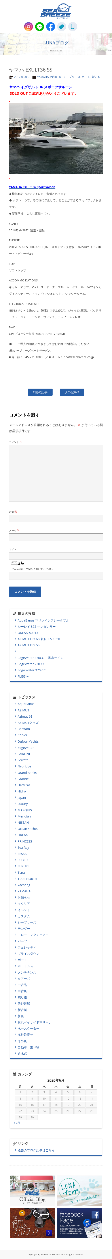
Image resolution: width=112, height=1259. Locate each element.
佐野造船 (24, 1003)
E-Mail (61, 26)
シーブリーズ (71, 77)
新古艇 (96, 77)
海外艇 (22, 1041)
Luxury (23, 804)
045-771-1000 (72, 26)
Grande (23, 779)
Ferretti (23, 760)
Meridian (24, 816)
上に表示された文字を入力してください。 (32, 569)
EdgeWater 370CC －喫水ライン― (42, 658)
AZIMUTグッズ (28, 723)
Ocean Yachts (28, 829)
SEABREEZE (56, 11)
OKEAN (23, 835)
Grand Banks (27, 773)
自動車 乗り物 (28, 1047)
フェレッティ (27, 947)
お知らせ (56, 77)
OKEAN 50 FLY (28, 633)
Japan (22, 797)
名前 (13, 511)
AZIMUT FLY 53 (29, 645)
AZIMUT (23, 710)
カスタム (24, 916)
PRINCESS (25, 841)
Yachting (24, 885)
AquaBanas (26, 704)
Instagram (28, 26)
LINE (39, 26)
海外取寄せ (25, 1034)
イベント (24, 910)
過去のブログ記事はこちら (36, 1150)
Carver (22, 735)
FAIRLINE (24, 754)
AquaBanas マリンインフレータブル (43, 620)
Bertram (24, 729)
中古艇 (22, 991)
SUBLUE (24, 860)
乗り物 (22, 997)
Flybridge (24, 766)
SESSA (22, 854)
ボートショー (27, 966)
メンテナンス (27, 972)
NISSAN (23, 822)
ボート (86, 77)
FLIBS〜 (23, 676)
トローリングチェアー (33, 935)
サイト (12, 549)
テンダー (24, 928)
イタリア (24, 903)
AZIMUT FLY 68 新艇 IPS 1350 (39, 639)
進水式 (22, 1053)
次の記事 (72, 392)
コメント (15, 442)
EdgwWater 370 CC (32, 670)
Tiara (21, 872)
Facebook (50, 26)
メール (14, 530)
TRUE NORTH (27, 879)
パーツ (22, 941)
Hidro (22, 791)
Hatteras (24, 785)
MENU (83, 26)
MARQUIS (25, 810)
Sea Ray (23, 847)
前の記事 (40, 392)
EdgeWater (26, 748)
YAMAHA (43, 77)
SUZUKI (23, 866)
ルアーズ (24, 978)
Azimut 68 (25, 716)
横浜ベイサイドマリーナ (35, 1022)
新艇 (21, 1016)
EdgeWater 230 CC (31, 664)
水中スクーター (28, 1028)
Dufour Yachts (28, 741)
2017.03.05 (21, 77)
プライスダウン (28, 953)
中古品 (22, 985)
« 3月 (17, 1123)
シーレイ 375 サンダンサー (37, 626)
